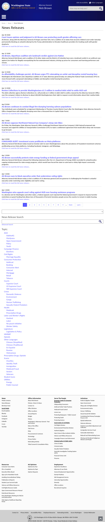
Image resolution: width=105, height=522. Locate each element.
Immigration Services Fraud (88, 430)
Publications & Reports (8, 480)
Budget (30, 416)
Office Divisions (32, 408)
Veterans (9, 374)
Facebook (4, 416)
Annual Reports (32, 414)
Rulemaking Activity (33, 441)
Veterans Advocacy (86, 423)
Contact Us (31, 406)
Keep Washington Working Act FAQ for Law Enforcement (12, 496)
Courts (6, 281)
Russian (9, 350)
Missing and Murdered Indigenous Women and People (90, 439)
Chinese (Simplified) (14, 342)
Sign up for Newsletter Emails (10, 474)
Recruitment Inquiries (60, 488)
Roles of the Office (33, 426)
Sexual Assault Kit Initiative (88, 414)
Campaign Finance (11, 249)
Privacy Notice (32, 439)
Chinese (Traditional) (14, 345)
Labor (8, 321)
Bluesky (4, 413)
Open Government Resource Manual (12, 490)
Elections (10, 251)
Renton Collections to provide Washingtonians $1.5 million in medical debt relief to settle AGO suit (44, 90)
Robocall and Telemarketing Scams (90, 435)
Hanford (9, 318)
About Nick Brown (33, 400)
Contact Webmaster (89, 512)
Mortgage (10, 273)
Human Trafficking (13, 302)
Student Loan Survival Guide (10, 482)
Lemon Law (57, 412)
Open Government (13, 241)
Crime (6, 291)
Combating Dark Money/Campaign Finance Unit (90, 417)
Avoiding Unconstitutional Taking (11, 477)
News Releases (6, 403)
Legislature (8, 329)
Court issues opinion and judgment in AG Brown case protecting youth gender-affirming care (41, 37)
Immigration (11, 366)
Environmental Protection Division (63, 428)
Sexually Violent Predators (16, 305)
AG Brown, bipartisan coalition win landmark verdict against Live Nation (33, 55)
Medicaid (10, 310)
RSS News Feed (6, 406)
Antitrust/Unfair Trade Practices (63, 407)
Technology (31, 436)
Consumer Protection (12, 259)
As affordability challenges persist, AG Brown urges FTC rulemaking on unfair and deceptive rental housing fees (49, 74)
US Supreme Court (13, 286)
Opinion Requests (33, 472)
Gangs (8, 299)
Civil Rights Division (59, 425)
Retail (8, 275)
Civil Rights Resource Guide (9, 488)
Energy (9, 382)
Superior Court (12, 283)
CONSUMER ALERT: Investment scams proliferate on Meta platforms (31, 141)
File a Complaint (6, 469)
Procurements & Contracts (35, 434)
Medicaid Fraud (12, 369)
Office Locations (32, 411)
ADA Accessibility (82, 3)
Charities (9, 361)
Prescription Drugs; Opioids (15, 355)
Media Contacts (6, 400)
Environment (11, 297)
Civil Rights (8, 254)
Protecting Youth (59, 417)
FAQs (29, 431)
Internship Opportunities (61, 480)
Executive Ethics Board (8, 472)
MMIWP (7, 334)
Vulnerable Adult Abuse (87, 433)
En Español (10, 347)
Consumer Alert (12, 267)
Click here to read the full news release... (16, 46)
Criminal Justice (58, 446)
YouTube (4, 427)
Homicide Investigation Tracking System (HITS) (65, 452)
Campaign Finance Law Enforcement (64, 438)
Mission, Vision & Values (35, 403)
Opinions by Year (32, 467)
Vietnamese (11, 353)
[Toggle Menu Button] (4, 17)
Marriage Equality (13, 257)
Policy (8, 243)
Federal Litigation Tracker (88, 400)
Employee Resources (49, 512)
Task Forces (31, 428)
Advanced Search (7, 225)
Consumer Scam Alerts (8, 467)
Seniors (9, 371)
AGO (6, 233)
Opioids (7, 337)
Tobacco (9, 278)
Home (3, 23)
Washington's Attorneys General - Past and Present (38, 422)
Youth (8, 246)
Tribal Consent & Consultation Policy (38, 444)
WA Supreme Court (14, 289)
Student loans (9, 377)
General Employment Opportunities (64, 472)
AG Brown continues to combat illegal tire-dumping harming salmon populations (36, 106)
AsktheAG (10, 235)
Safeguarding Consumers (61, 404)
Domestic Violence (13, 294)
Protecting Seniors (59, 420)
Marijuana (10, 238)
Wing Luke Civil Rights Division (89, 406)
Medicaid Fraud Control (61, 409)
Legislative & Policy (14, 331)
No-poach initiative (14, 323)
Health (6, 307)
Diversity (56, 482)
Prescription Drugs (13, 313)
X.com (3, 424)
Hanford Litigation (59, 430)
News (9, 23)
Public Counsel (12, 385)
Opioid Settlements (86, 420)
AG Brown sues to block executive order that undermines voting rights (32, 176)
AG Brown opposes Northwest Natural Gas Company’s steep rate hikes (32, 123)
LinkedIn (4, 421)
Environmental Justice (87, 408)
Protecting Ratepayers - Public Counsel (65, 415)
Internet (9, 270)
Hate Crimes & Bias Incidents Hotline (64, 433)
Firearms (56, 458)
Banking (9, 265)
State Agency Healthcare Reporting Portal (11, 500)
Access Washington (76, 512)
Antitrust (9, 262)
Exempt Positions (59, 474)
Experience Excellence (60, 467)
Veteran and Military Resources (63, 436)
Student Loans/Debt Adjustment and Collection (91, 426)
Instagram (4, 419)
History (30, 419)
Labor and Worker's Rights (14, 315)
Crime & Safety (58, 443)
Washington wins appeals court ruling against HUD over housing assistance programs (38, 192)
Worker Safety (12, 326)
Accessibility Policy (36, 512)
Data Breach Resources (8, 493)
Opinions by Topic (33, 469)
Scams (6, 358)
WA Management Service (61, 477)
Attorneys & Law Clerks (60, 469)
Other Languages (96, 3)
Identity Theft (11, 363)
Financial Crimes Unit (60, 456)
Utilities (7, 379)
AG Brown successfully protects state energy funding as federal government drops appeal (40, 157)
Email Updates (6, 411)
